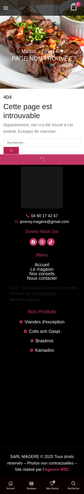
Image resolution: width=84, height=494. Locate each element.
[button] (5, 6)
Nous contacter (42, 278)
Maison (29, 51)
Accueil (42, 264)
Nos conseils (42, 273)
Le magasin (42, 269)
